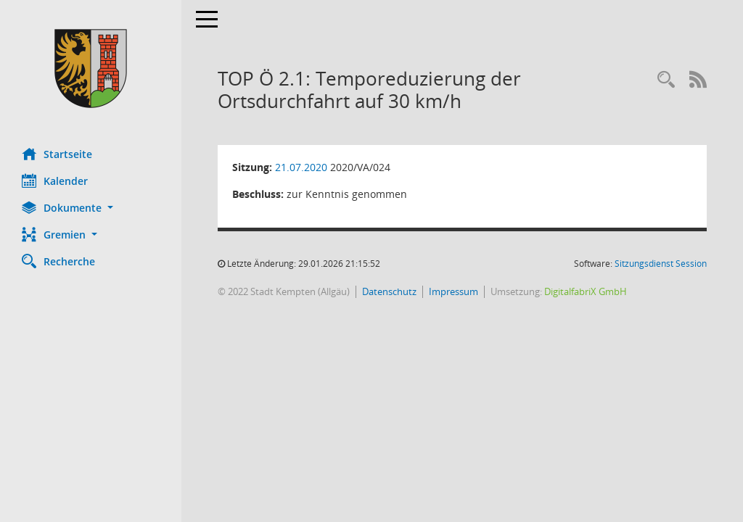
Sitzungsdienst (661, 263)
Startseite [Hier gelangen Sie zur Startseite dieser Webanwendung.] (57, 153)
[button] (90, 207)
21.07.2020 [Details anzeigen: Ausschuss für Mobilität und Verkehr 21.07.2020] (301, 167)
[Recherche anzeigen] (666, 80)
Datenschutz (389, 291)
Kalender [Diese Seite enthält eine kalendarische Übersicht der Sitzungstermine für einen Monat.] (55, 180)
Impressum (453, 291)
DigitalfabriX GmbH (585, 291)
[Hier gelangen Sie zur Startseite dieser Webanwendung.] (90, 68)
